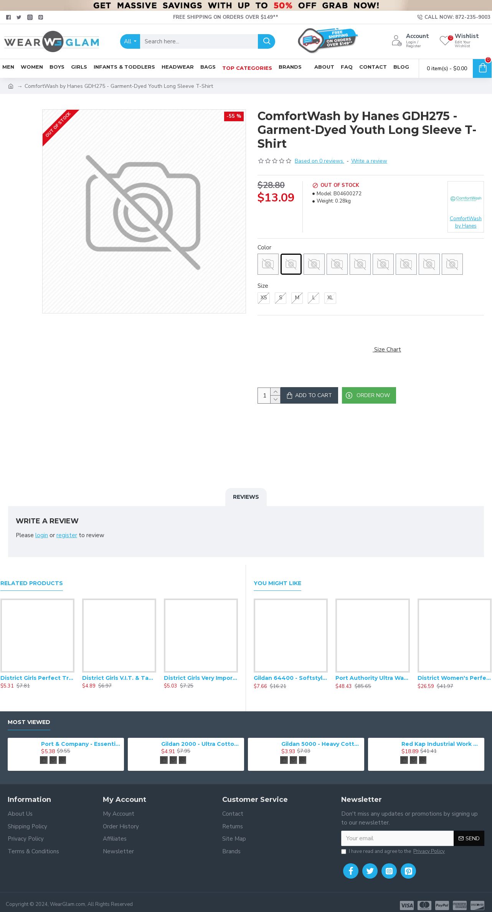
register (66, 538)
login (41, 538)
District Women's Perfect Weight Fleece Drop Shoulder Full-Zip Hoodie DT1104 (455, 671)
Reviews (246, 499)
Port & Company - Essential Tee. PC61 (81, 737)
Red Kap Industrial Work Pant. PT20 (441, 737)
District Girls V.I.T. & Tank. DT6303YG (119, 671)
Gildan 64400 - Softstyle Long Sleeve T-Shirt (291, 671)
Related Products (31, 576)
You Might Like (277, 576)
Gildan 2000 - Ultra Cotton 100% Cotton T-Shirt (201, 737)
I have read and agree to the (393, 845)
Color (264, 247)
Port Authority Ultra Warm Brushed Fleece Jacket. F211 (372, 671)
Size (263, 286)
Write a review (369, 161)
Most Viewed (29, 715)
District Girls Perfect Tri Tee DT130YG (37, 671)
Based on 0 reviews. (319, 161)
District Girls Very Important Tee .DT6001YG (201, 671)
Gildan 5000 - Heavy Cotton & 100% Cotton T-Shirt (321, 737)
